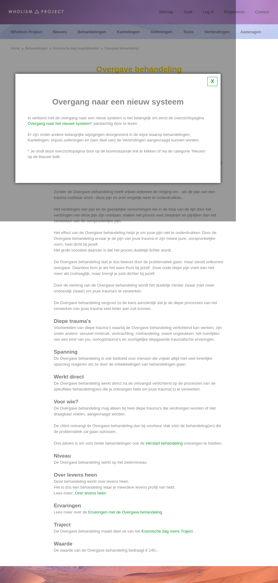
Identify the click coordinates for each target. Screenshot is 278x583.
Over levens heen (90, 493)
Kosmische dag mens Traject (167, 531)
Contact (262, 12)
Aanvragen (251, 32)
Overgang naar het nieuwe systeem (59, 123)
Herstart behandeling (164, 443)
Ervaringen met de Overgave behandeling (125, 512)
